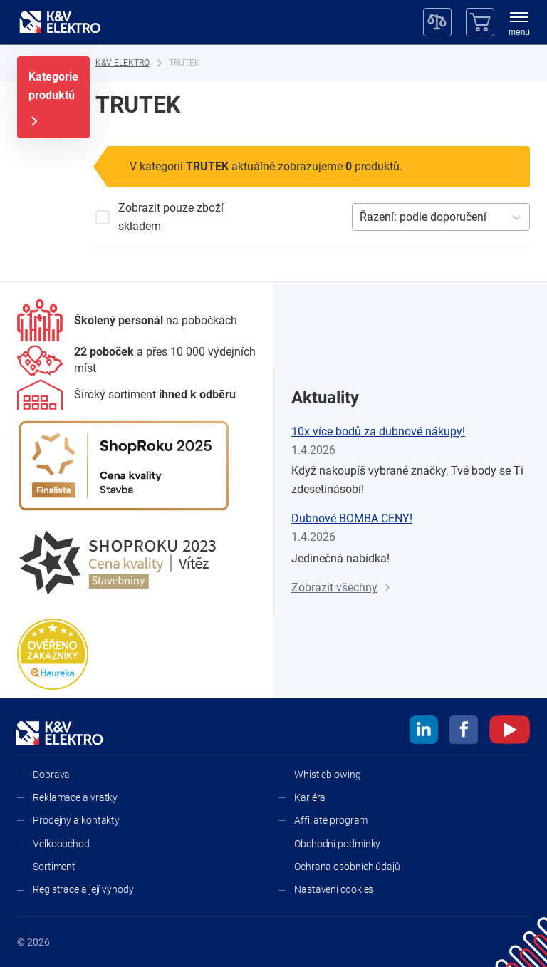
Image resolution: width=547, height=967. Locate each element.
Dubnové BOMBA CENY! (351, 518)
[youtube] (509, 731)
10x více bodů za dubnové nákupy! (378, 431)
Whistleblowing (327, 774)
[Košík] (480, 22)
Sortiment (54, 866)
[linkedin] (424, 731)
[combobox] (361, 217)
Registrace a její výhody (83, 889)
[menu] (519, 25)
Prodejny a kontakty (76, 820)
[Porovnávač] (437, 22)
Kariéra (309, 797)
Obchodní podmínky (337, 843)
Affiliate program (331, 820)
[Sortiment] (126, 394)
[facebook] (463, 731)
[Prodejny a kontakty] (136, 360)
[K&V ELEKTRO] (59, 22)
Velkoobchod (61, 843)
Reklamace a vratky (75, 797)
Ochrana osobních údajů (347, 866)
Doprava (51, 774)
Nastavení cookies (333, 889)
